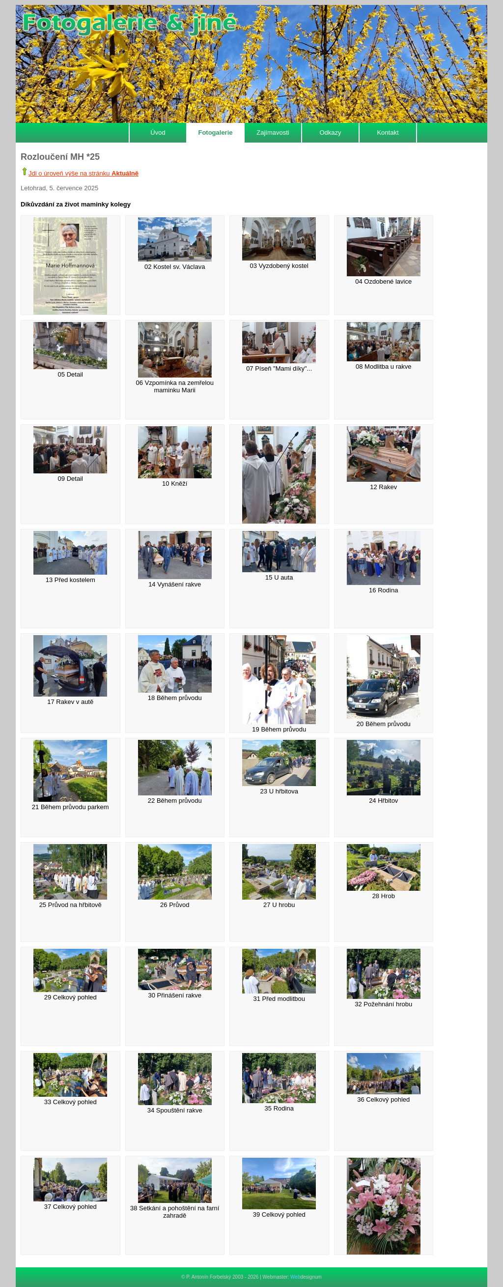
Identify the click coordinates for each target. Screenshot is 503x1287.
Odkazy (330, 132)
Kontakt (387, 132)
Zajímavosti (272, 132)
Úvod (157, 132)
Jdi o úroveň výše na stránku (83, 173)
